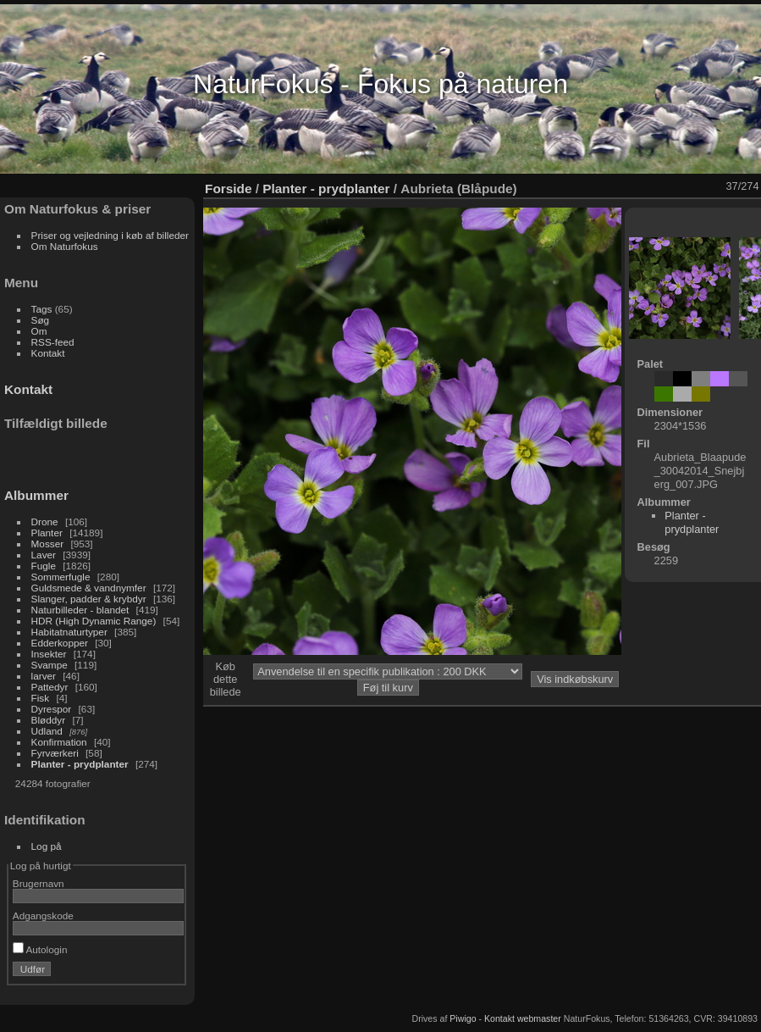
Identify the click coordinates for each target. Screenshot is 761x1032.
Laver (43, 554)
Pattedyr (50, 686)
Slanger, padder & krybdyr (88, 598)
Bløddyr (48, 719)
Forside (228, 188)
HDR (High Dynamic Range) (94, 620)
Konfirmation (59, 741)
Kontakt (48, 352)
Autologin (40, 949)
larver (43, 675)
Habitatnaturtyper (69, 631)
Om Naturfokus (64, 246)
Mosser (47, 543)
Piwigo (462, 1018)
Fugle (43, 565)
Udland (47, 730)
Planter (47, 532)
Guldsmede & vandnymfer (88, 587)
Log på (46, 846)
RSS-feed (52, 341)
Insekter (49, 653)
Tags (41, 308)
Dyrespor (51, 708)
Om (39, 330)
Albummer (36, 495)
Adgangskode (43, 915)
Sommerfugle (61, 576)
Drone (44, 521)
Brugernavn (38, 883)
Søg (40, 319)
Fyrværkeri (55, 752)
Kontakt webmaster (522, 1018)
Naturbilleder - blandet (80, 609)
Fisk (40, 697)
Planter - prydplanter (80, 763)
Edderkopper (59, 642)
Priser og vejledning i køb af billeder (110, 235)
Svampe (49, 664)
